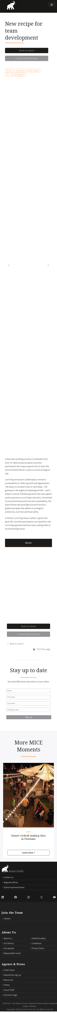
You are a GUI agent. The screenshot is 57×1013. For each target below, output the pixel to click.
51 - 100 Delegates (15, 74)
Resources (7, 979)
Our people (8, 947)
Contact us (7, 876)
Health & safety (38, 937)
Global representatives (13, 886)
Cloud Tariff (8, 989)
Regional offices (10, 881)
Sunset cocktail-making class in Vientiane (20, 834)
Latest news (8, 969)
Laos (19, 828)
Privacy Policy (37, 947)
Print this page (41, 649)
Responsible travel (11, 952)
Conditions (35, 942)
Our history (8, 942)
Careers (6, 918)
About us (7, 937)
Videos (6, 984)
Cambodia (20, 70)
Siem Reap (34, 70)
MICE (9, 70)
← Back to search (15, 643)
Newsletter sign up (11, 974)
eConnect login (9, 994)
